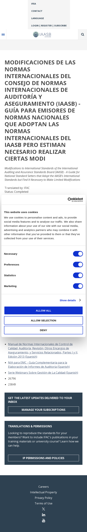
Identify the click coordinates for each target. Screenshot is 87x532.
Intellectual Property (43, 492)
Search (82, 34)
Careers (43, 487)
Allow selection (43, 320)
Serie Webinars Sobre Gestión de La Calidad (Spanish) (43, 373)
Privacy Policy (43, 498)
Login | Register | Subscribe (49, 25)
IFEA (33, 3)
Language (37, 18)
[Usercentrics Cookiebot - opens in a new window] (67, 200)
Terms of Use (43, 503)
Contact (36, 11)
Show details (68, 300)
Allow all (43, 310)
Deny (43, 330)
